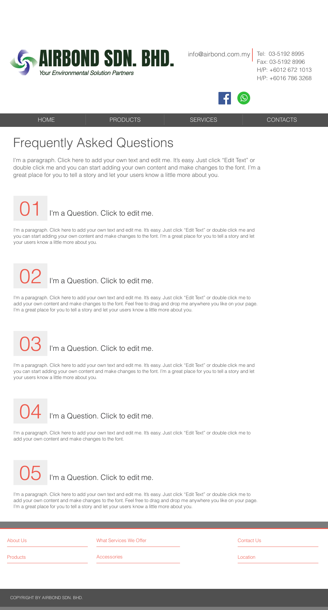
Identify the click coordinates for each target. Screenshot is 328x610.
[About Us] (34, 540)
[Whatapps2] (243, 98)
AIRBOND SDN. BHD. (106, 59)
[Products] (34, 557)
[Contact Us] (262, 540)
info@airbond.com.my (219, 54)
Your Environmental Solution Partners (86, 73)
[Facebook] (224, 98)
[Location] (256, 556)
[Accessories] (120, 556)
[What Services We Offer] (136, 540)
